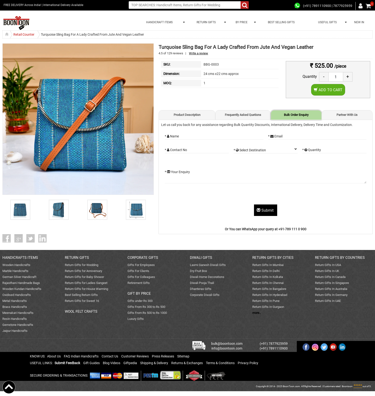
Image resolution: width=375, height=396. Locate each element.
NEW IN (359, 22)
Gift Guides (91, 363)
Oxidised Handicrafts (16, 295)
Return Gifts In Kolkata (267, 277)
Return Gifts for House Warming (86, 289)
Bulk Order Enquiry (296, 115)
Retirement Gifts (138, 283)
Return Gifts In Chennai (268, 283)
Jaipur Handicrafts (15, 331)
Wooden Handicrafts (16, 265)
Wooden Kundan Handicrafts (21, 289)
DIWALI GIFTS (201, 257)
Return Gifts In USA (328, 265)
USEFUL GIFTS (327, 22)
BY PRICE (241, 22)
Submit (266, 210)
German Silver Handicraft (19, 277)
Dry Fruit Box (198, 271)
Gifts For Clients (138, 271)
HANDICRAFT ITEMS (159, 22)
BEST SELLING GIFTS (281, 22)
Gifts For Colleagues (141, 277)
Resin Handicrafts (14, 319)
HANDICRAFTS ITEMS (20, 257)
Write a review (198, 53)
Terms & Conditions (220, 363)
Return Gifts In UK (327, 271)
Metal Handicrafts (14, 301)
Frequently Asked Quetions (243, 115)
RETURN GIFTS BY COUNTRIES (340, 257)
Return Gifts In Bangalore (269, 289)
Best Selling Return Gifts (81, 295)
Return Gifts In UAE (328, 301)
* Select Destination (250, 150)
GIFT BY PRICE (139, 293)
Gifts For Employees (141, 265)
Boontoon (347, 386)
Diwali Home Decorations (207, 277)
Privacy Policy (248, 363)
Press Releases (163, 356)
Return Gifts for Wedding (81, 265)
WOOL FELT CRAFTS (81, 311)
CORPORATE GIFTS (142, 257)
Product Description (187, 115)
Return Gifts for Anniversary (83, 271)
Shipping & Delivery (154, 363)
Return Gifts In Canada (330, 277)
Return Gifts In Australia (331, 289)
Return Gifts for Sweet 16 (82, 301)
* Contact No (176, 150)
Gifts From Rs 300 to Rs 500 (146, 307)
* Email (275, 136)
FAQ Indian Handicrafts (81, 356)
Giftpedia (130, 363)
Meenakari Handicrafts (17, 313)
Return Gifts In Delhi (266, 271)
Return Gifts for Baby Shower (84, 277)
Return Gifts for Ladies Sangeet (86, 283)
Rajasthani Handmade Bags (21, 283)
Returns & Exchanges (187, 363)
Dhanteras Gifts (200, 289)
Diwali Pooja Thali (202, 283)
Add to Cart (328, 90)
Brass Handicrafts (14, 307)
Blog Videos (111, 363)
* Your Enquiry (177, 172)
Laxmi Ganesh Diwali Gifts (208, 265)
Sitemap (183, 356)
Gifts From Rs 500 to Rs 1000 (147, 313)
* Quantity (311, 150)
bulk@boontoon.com (227, 343)
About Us (54, 356)
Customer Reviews (135, 356)
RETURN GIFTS (205, 22)
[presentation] (201, 195)
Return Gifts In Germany (331, 295)
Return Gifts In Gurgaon (268, 307)
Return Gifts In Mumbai (268, 265)
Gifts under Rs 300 (140, 301)
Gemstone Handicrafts (17, 325)
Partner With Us (347, 115)
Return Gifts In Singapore (332, 283)
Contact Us (110, 356)
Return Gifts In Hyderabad (269, 295)
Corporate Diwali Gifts (205, 295)
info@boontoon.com (226, 348)
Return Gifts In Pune (266, 301)
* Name (172, 136)
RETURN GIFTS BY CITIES (272, 257)
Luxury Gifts (135, 319)
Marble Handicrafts (15, 271)
